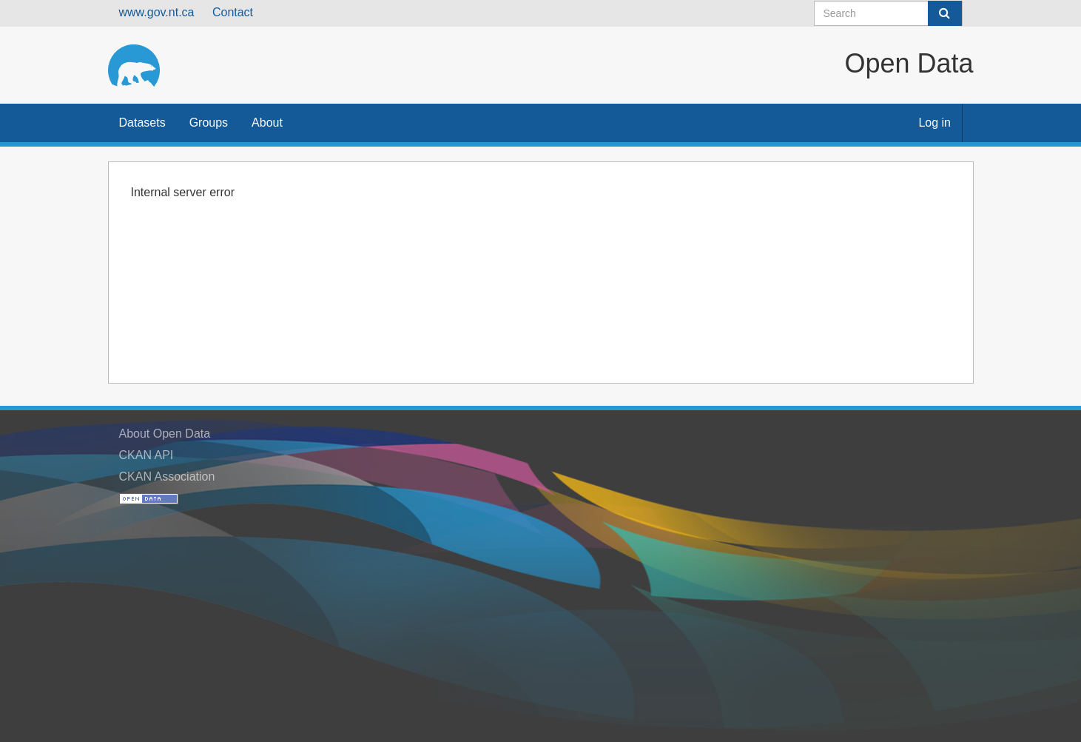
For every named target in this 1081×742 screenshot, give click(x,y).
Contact (232, 12)
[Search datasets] (888, 13)
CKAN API (146, 455)
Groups (208, 122)
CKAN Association (167, 476)
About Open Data (165, 433)
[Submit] (945, 13)
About (267, 122)
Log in (934, 122)
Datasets (142, 122)
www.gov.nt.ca (157, 12)
